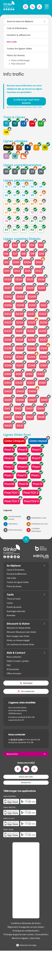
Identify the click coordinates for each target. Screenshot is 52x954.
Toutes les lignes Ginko (19, 49)
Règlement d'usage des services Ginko (25, 927)
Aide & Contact (16, 653)
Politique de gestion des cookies (18, 934)
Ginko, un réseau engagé (18, 640)
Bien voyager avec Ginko (18, 636)
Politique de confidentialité (25, 930)
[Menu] (46, 6)
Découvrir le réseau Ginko (19, 627)
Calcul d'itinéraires (17, 28)
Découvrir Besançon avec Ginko (21, 632)
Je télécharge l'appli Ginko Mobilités (26, 101)
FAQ (8, 665)
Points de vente (14, 607)
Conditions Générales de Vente (25, 923)
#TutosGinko (13, 669)
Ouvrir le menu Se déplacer (20, 21)
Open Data (35, 938)
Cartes (10, 603)
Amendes (11, 615)
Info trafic (12, 42)
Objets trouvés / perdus (18, 661)
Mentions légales (20, 938)
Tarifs (10, 595)
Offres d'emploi (14, 673)
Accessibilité (41, 934)
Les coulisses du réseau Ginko (20, 644)
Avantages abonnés (16, 611)
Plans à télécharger (20, 60)
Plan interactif (18, 63)
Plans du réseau (16, 55)
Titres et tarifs (14, 598)
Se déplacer (14, 566)
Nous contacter (14, 656)
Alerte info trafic (26, 776)
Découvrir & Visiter (18, 624)
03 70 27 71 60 (16, 739)
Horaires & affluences (19, 35)
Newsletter (26, 782)
